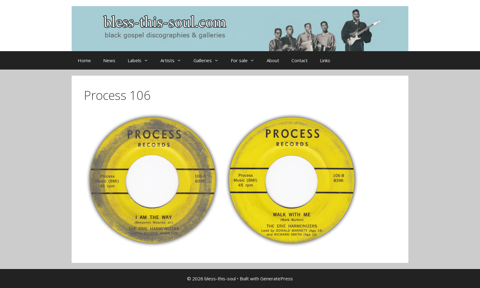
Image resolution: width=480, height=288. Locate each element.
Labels (141, 60)
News (109, 60)
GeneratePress (276, 278)
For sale (246, 60)
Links (325, 60)
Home (84, 60)
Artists (173, 60)
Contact (299, 60)
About (273, 60)
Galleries (209, 60)
